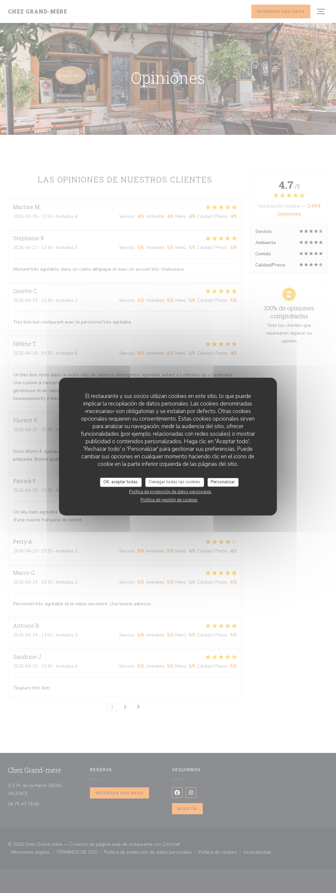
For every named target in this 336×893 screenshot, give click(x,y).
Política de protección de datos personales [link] (170, 492)
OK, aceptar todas (120, 482)
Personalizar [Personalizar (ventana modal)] (223, 482)
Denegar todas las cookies (174, 482)
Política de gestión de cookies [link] (169, 500)
